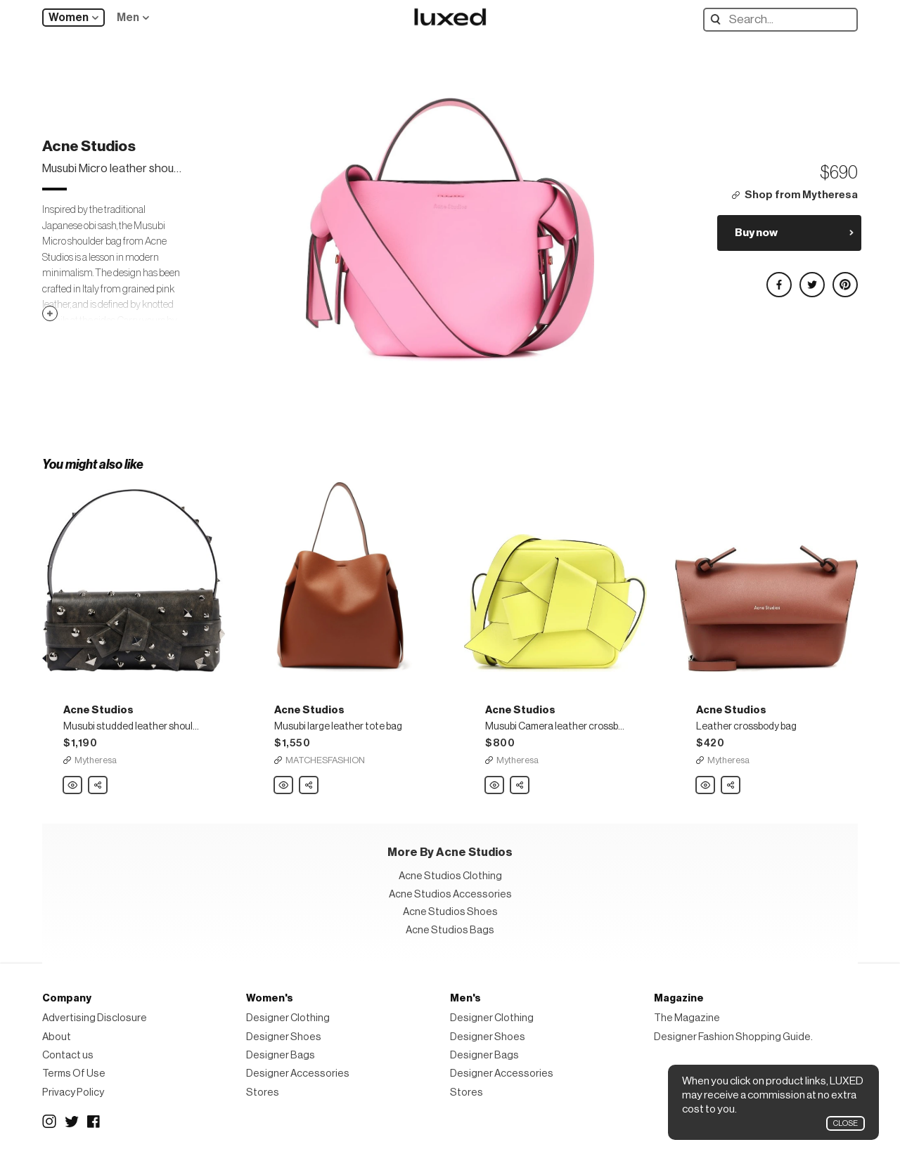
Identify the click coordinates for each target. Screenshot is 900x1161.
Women (69, 17)
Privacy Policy (73, 1092)
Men (128, 17)
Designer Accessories (297, 1073)
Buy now (756, 232)
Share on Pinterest (844, 278)
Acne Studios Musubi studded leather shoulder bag (73, 785)
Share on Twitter (811, 278)
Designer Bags (280, 1055)
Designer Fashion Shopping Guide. (733, 1037)
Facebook (94, 1122)
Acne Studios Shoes (450, 912)
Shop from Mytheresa (801, 195)
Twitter (72, 1122)
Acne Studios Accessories (450, 894)
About (56, 1037)
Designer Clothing (288, 1018)
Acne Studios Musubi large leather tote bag (284, 785)
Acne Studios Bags (450, 930)
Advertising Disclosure (94, 1018)
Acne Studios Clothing (450, 876)
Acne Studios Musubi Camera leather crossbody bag (495, 785)
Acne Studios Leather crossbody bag (706, 785)
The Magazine (687, 1018)
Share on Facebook (778, 278)
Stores (262, 1092)
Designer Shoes (283, 1037)
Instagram (49, 1122)
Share (98, 781)
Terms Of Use (73, 1073)
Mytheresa (96, 760)
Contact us (68, 1055)
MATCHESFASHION (325, 760)
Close (845, 1123)
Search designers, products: (719, 19)
